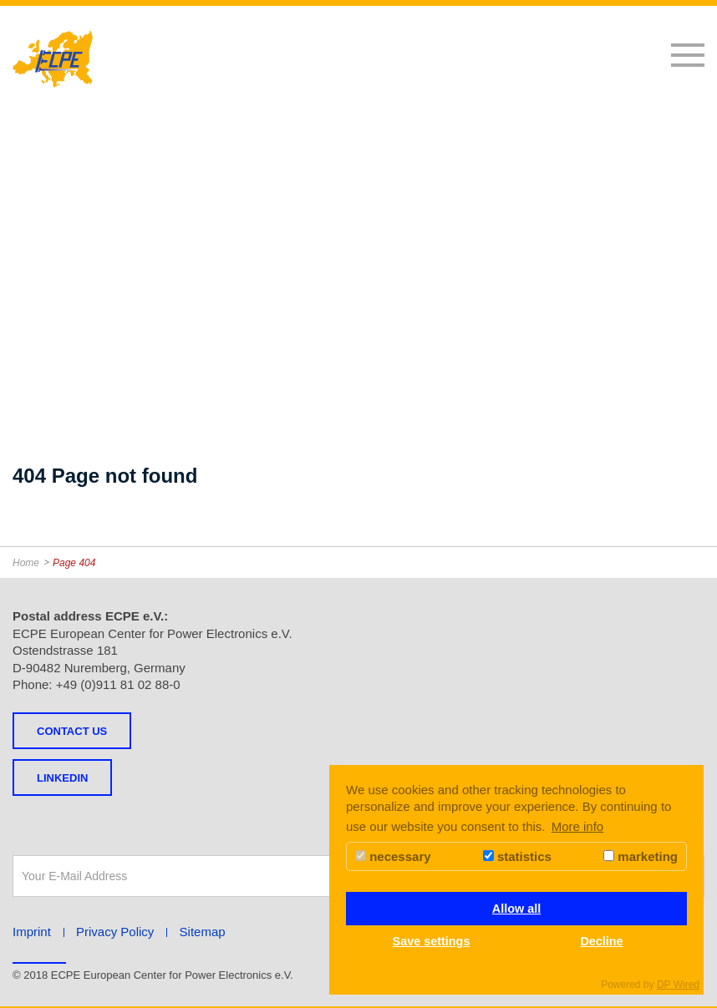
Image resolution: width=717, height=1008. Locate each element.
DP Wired (678, 984)
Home (26, 563)
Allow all (516, 908)
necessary (393, 856)
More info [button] (578, 826)
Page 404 (74, 563)
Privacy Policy (115, 931)
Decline (601, 941)
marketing (640, 856)
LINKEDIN (62, 778)
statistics (517, 856)
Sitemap (203, 931)
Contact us (72, 731)
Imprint (32, 931)
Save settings (431, 941)
